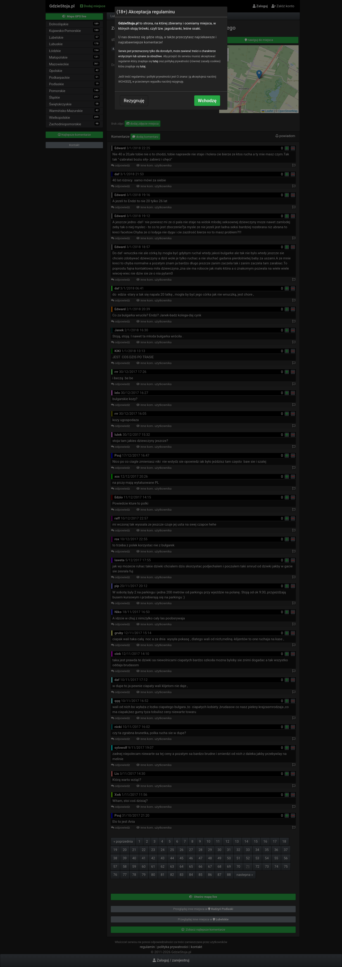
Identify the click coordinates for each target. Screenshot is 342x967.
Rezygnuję (134, 100)
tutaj (155, 61)
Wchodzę (207, 100)
